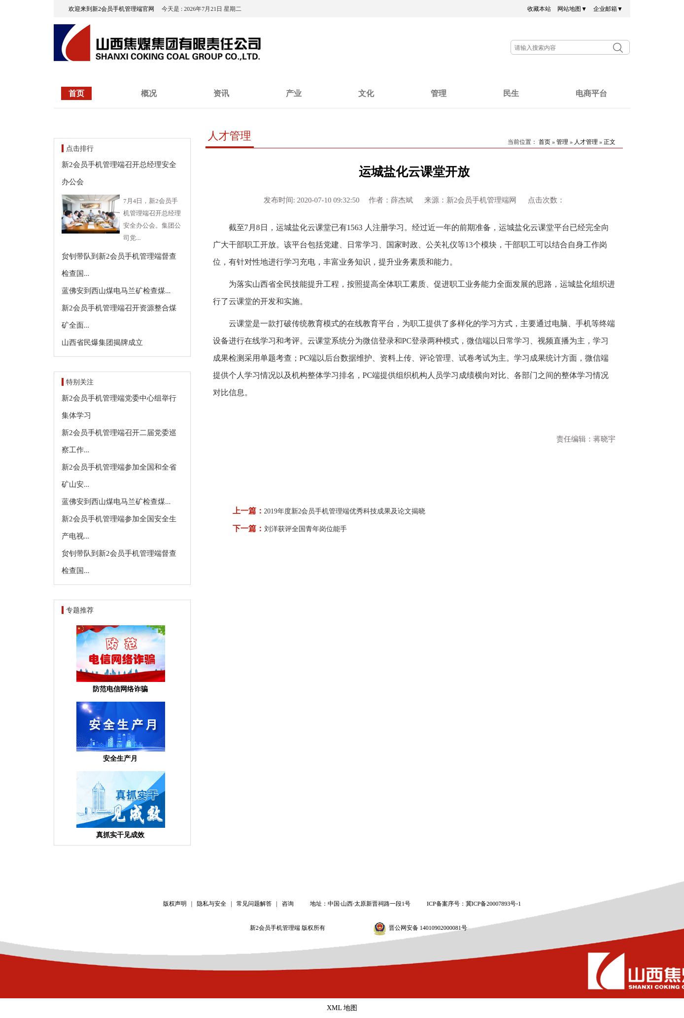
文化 (366, 93)
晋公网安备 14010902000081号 (428, 927)
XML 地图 (342, 1008)
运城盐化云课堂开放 (414, 171)
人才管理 (229, 136)
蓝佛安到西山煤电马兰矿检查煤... (116, 291)
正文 (610, 141)
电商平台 (591, 93)
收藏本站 (539, 8)
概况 (149, 93)
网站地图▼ (572, 8)
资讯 (221, 93)
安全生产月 (120, 758)
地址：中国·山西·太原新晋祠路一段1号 (360, 903)
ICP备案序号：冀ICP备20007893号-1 (474, 903)
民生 (511, 93)
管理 (438, 93)
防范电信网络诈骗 (120, 689)
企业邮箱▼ (608, 8)
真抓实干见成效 (120, 835)
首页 (76, 93)
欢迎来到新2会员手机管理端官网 (114, 8)
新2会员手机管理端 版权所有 (291, 927)
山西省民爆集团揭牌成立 (102, 342)
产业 (294, 93)
